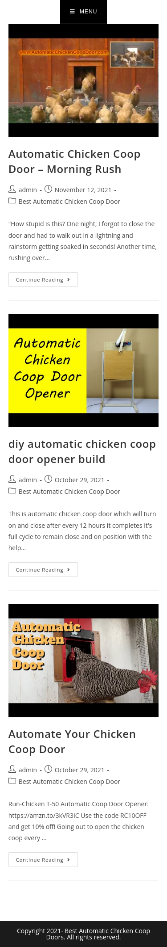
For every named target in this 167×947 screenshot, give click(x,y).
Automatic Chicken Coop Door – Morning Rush (74, 161)
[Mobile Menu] (83, 12)
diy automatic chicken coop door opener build (82, 451)
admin (28, 189)
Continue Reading (47, 277)
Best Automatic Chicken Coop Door (69, 201)
